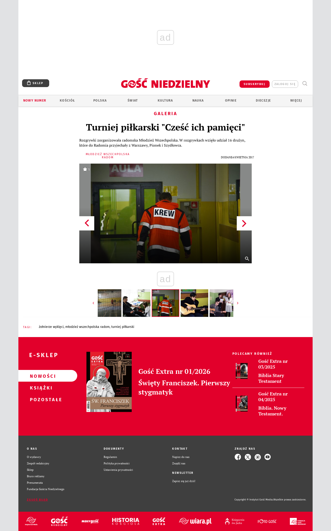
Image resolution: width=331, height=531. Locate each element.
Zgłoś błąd (37, 499)
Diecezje (263, 100)
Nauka (198, 100)
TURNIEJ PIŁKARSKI (122, 327)
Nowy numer (34, 100)
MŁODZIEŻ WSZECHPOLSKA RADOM (87, 327)
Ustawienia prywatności (118, 469)
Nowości (40, 375)
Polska (100, 100)
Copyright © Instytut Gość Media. (253, 499)
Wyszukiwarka (304, 83)
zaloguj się (285, 84)
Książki (40, 387)
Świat (133, 100)
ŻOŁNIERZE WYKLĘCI (51, 327)
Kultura (165, 100)
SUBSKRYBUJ (254, 84)
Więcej (296, 100)
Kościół (67, 100)
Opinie (231, 100)
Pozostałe (40, 399)
